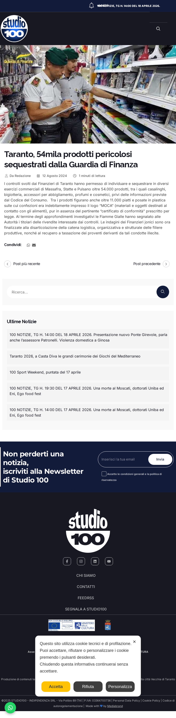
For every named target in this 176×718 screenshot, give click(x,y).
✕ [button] (134, 641)
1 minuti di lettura (88, 176)
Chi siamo (86, 576)
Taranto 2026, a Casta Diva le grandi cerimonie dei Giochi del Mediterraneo (75, 356)
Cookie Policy (151, 707)
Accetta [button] (56, 686)
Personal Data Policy (126, 707)
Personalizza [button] (120, 686)
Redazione (17, 176)
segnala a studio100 (86, 615)
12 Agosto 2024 (51, 176)
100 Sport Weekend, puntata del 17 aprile (45, 372)
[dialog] (88, 666)
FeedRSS (86, 602)
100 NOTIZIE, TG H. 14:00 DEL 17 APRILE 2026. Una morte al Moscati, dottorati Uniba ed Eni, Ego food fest (87, 412)
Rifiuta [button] (88, 686)
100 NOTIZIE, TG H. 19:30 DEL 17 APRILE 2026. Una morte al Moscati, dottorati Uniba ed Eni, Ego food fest (87, 391)
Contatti (86, 589)
